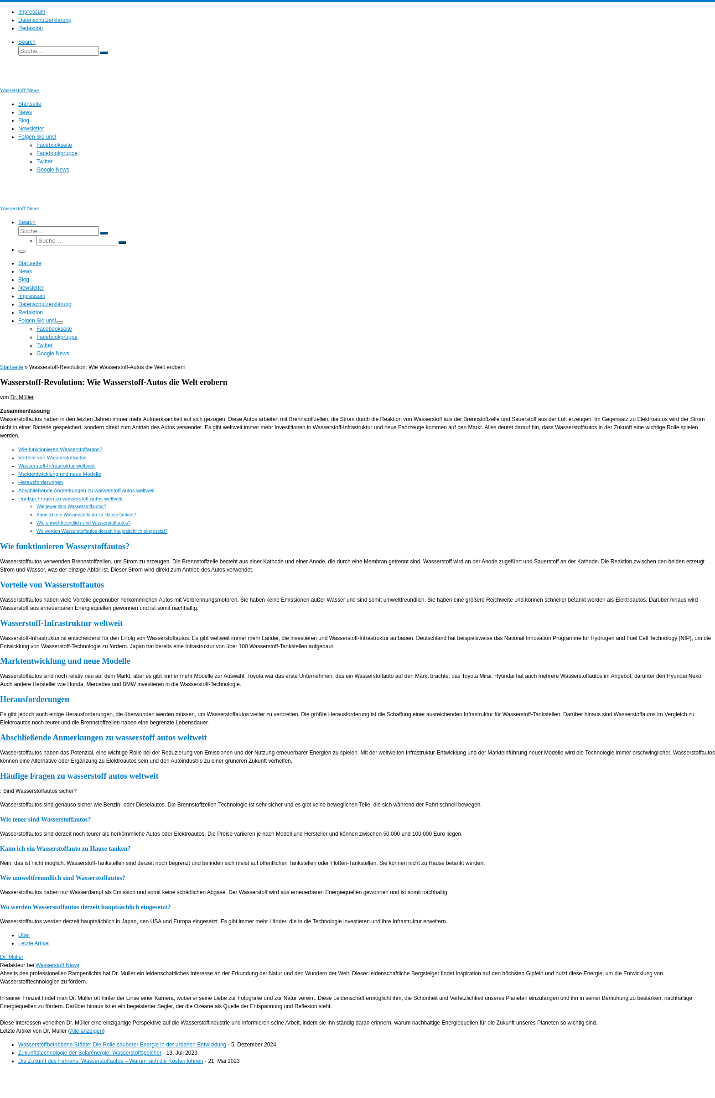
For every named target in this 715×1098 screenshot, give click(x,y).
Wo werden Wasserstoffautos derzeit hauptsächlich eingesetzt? (102, 531)
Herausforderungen (40, 482)
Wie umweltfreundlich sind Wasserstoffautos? (83, 523)
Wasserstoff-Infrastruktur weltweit (56, 465)
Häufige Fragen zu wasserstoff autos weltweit (70, 498)
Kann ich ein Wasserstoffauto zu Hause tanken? (86, 514)
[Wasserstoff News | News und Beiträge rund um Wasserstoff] (11, 82)
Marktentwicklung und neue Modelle (59, 474)
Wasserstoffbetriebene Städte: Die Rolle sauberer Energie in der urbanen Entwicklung (122, 1044)
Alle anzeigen (86, 1031)
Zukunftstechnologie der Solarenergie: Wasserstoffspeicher (89, 1053)
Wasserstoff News (57, 965)
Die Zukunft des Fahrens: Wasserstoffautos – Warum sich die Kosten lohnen (110, 1061)
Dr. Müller (22, 397)
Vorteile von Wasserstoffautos (52, 457)
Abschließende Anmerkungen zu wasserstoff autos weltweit (86, 490)
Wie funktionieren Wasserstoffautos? (60, 449)
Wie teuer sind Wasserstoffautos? (71, 506)
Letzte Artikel (34, 943)
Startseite (11, 367)
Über (24, 935)
